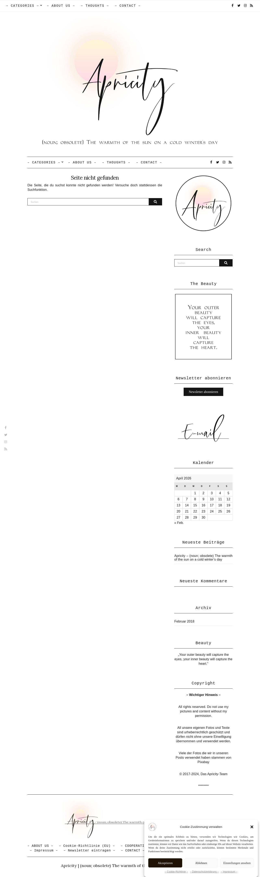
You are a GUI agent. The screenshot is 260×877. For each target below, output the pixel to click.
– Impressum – (229, 871)
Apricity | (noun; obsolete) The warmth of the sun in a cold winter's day (130, 865)
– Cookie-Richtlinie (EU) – (87, 846)
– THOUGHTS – (95, 6)
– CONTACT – (128, 6)
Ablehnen (201, 863)
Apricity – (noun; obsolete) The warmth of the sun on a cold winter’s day (203, 557)
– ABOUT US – (61, 6)
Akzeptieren (165, 863)
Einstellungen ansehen (237, 863)
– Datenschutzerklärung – (204, 871)
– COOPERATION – (137, 846)
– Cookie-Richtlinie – (176, 871)
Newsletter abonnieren (203, 392)
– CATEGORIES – (22, 6)
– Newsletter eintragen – (89, 850)
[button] (252, 827)
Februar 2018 (184, 621)
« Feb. (179, 522)
